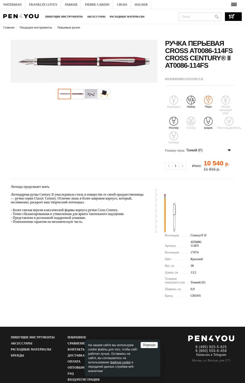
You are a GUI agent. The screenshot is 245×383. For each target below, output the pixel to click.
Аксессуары (96, 16)
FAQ (71, 373)
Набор (191, 102)
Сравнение (77, 343)
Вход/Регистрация (84, 379)
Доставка (76, 355)
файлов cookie (120, 362)
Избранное (77, 337)
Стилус (191, 123)
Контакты (77, 349)
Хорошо (149, 345)
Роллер (174, 123)
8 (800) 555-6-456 (211, 351)
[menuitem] (12, 4)
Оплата (74, 361)
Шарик (208, 123)
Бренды (17, 355)
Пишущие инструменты (64, 16)
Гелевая (174, 138)
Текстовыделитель (229, 123)
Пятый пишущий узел (225, 105)
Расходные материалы (127, 16)
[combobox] (200, 16)
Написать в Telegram (211, 354)
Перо (208, 102)
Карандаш (173, 102)
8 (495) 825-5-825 (211, 347)
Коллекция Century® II (184, 78)
